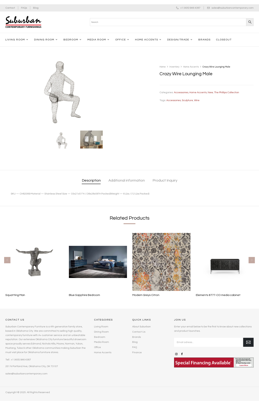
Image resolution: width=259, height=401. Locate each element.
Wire (196, 100)
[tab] (91, 180)
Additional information (126, 180)
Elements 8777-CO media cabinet (218, 295)
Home (163, 67)
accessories (173, 100)
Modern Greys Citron (145, 295)
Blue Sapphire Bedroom (84, 295)
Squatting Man (15, 295)
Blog (35, 8)
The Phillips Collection (226, 92)
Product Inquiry (165, 180)
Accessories (181, 92)
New (210, 92)
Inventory (174, 67)
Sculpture (187, 100)
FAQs (24, 8)
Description (91, 180)
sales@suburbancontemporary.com (233, 8)
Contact (10, 8)
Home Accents (191, 67)
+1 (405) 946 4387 (190, 8)
